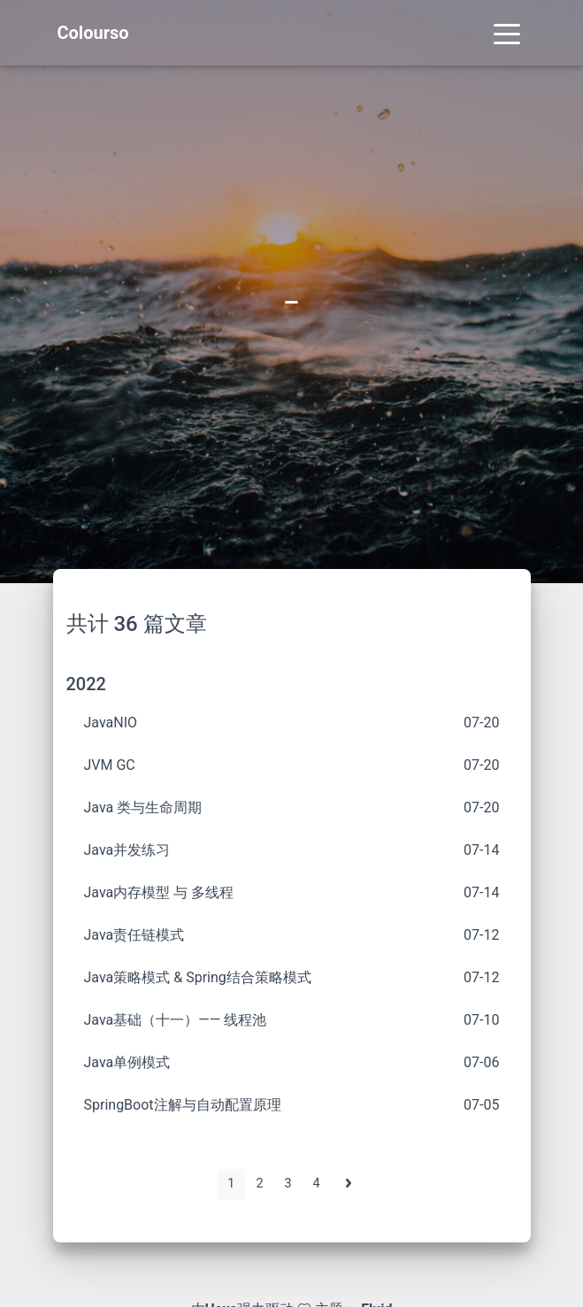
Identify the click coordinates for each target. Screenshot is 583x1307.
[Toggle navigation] (507, 32)
